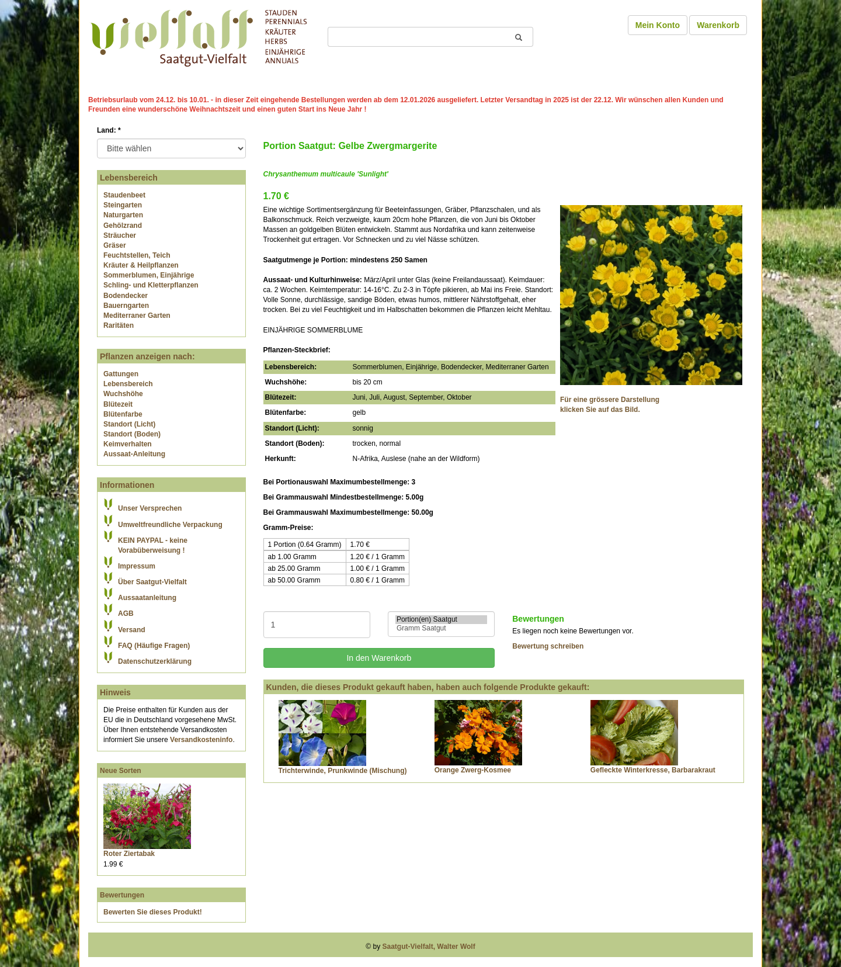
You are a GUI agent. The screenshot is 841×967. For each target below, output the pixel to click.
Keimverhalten (127, 444)
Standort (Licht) (129, 424)
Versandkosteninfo (201, 740)
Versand (131, 630)
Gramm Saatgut (441, 628)
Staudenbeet (124, 195)
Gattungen (120, 374)
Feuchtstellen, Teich (136, 255)
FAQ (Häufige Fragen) (154, 646)
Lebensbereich (128, 384)
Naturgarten (123, 215)
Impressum (136, 566)
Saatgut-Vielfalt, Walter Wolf (429, 946)
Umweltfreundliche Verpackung (170, 525)
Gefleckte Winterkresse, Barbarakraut (652, 770)
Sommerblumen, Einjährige (148, 275)
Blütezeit (118, 404)
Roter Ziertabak (129, 854)
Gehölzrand (122, 225)
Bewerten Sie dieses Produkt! (152, 912)
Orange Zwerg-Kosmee (473, 770)
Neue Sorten (120, 771)
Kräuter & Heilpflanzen (141, 265)
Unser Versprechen (150, 508)
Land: (109, 130)
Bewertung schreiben (547, 646)
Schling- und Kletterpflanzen (151, 285)
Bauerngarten (126, 305)
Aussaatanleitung (147, 598)
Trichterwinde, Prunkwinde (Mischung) (343, 771)
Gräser (114, 245)
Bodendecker (125, 296)
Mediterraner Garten (137, 315)
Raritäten (118, 325)
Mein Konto (657, 25)
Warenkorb (718, 25)
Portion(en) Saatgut (441, 619)
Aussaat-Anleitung (134, 454)
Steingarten (122, 205)
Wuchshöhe (123, 394)
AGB (126, 613)
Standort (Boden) (132, 434)
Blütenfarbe (123, 414)
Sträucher (119, 235)
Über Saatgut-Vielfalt (152, 582)
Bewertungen (122, 895)
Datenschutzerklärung (155, 661)
